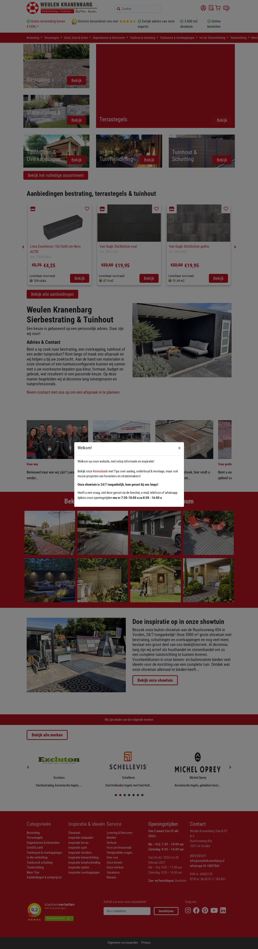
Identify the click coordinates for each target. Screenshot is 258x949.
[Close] (179, 448)
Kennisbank (100, 471)
